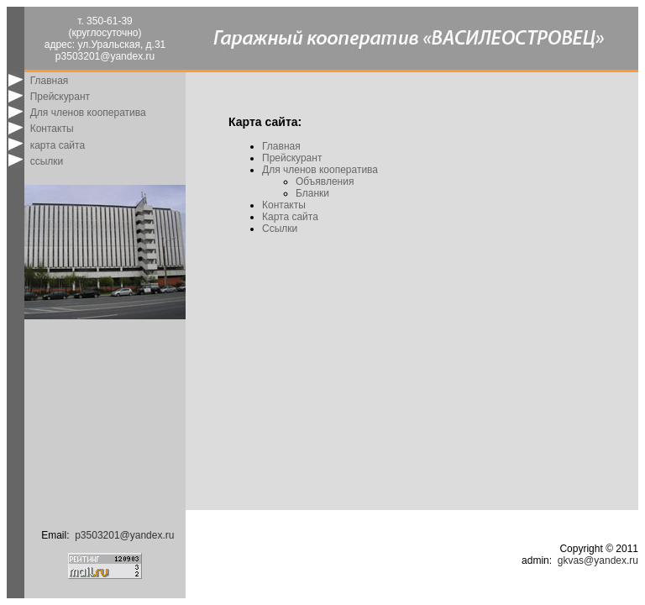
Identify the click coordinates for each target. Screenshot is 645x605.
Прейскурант (60, 97)
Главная (49, 81)
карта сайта (57, 145)
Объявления (325, 181)
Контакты (52, 128)
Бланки (312, 193)
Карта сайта (290, 217)
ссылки (47, 161)
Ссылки (279, 228)
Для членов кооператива (88, 112)
